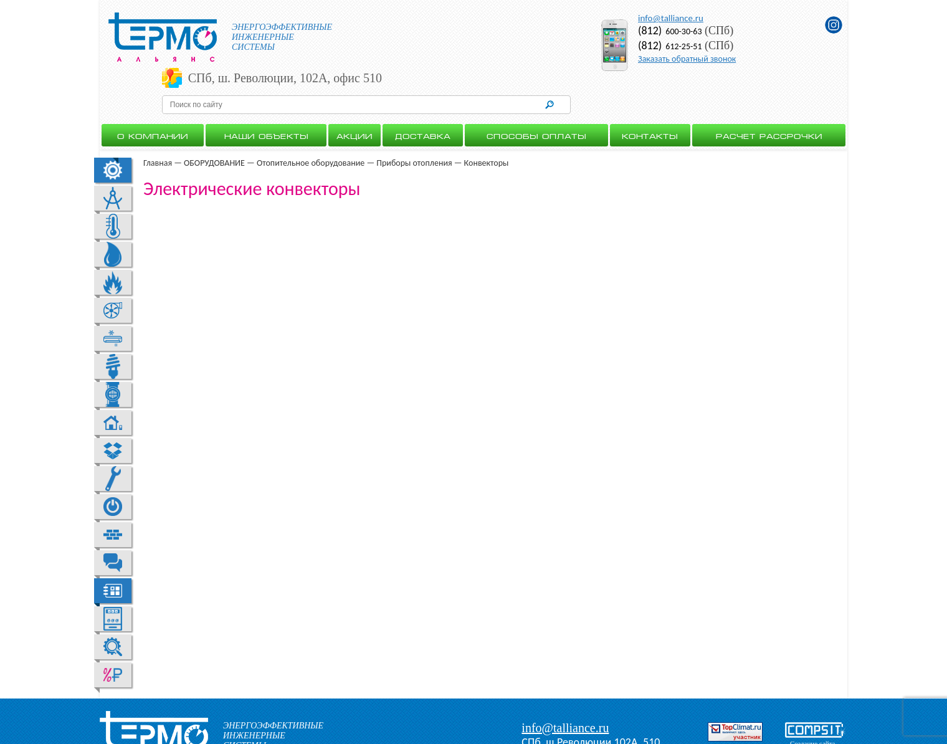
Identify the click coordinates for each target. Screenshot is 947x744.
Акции (354, 99)
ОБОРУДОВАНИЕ (214, 127)
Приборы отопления (414, 127)
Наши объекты (266, 99)
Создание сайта (812, 707)
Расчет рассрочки (769, 99)
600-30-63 (670, 31)
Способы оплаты (536, 99)
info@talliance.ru (670, 18)
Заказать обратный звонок (687, 59)
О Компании (152, 99)
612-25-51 (670, 46)
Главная (157, 127)
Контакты (650, 99)
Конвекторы (486, 127)
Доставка (422, 99)
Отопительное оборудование (310, 127)
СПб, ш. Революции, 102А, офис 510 (469, 29)
